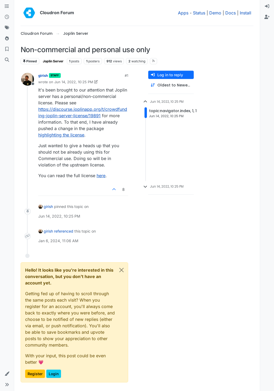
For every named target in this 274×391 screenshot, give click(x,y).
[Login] (267, 6)
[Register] (267, 17)
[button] (7, 374)
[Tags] (7, 28)
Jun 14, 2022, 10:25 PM (73, 82)
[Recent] (7, 17)
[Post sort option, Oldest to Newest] (171, 85)
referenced (63, 231)
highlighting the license (61, 135)
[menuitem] (267, 6)
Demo (215, 13)
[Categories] (7, 6)
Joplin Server (53, 61)
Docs (230, 13)
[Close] (121, 270)
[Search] (7, 60)
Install (245, 13)
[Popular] (7, 38)
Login (54, 373)
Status (199, 13)
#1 (126, 75)
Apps (183, 13)
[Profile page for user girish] (27, 79)
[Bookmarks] (7, 49)
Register (35, 373)
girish (43, 75)
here (101, 175)
